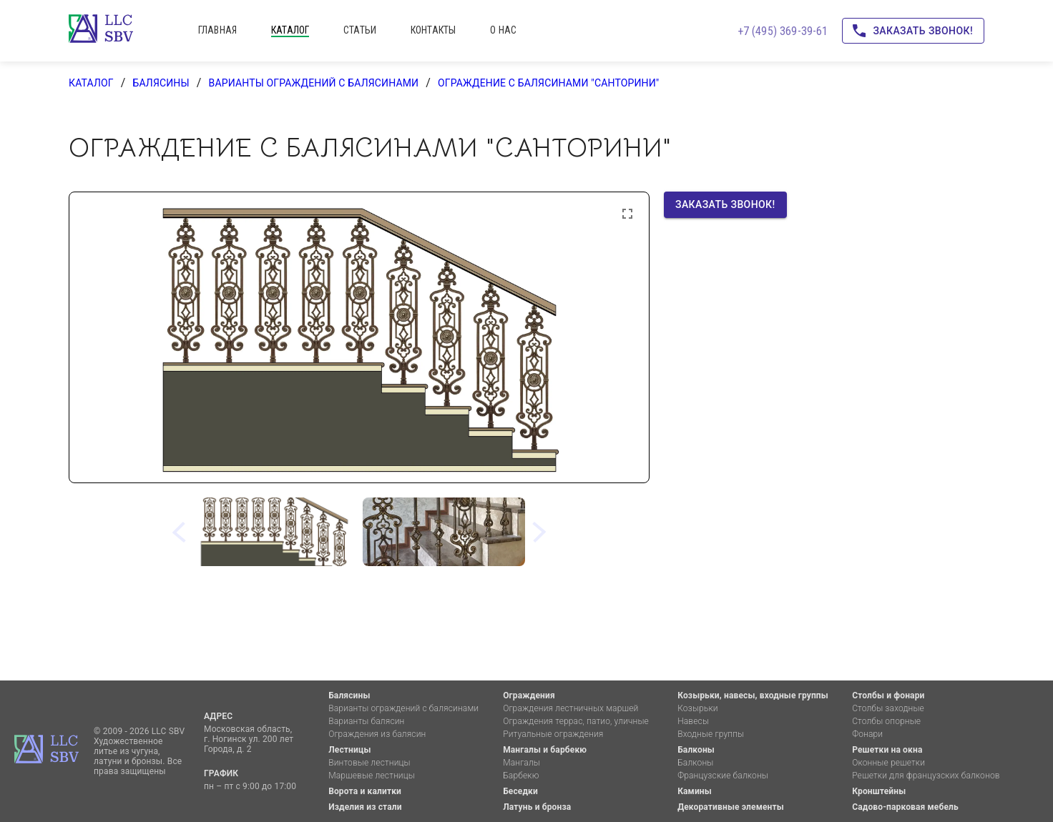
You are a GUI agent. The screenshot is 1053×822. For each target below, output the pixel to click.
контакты (433, 30)
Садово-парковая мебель (905, 807)
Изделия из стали (365, 807)
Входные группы (710, 734)
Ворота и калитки (364, 791)
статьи (359, 30)
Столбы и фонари (888, 695)
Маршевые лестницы (371, 776)
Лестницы (349, 750)
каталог (290, 30)
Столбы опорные (886, 721)
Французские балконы (722, 776)
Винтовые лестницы (369, 763)
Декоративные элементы (730, 807)
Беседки (520, 791)
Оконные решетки (888, 763)
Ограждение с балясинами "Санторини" (549, 83)
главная (217, 30)
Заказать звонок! (913, 31)
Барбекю (521, 776)
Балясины (160, 83)
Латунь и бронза (537, 807)
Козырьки (697, 708)
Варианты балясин (366, 721)
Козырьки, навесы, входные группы (752, 695)
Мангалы (521, 763)
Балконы (696, 750)
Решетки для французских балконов (925, 776)
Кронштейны (879, 791)
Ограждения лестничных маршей (570, 708)
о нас (503, 30)
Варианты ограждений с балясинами (314, 83)
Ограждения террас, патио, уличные (576, 721)
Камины (694, 791)
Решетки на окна (887, 750)
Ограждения (529, 695)
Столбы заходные (888, 708)
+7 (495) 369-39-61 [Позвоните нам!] (783, 31)
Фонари (867, 734)
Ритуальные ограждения (553, 734)
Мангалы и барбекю (545, 750)
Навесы (693, 721)
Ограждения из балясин (377, 734)
